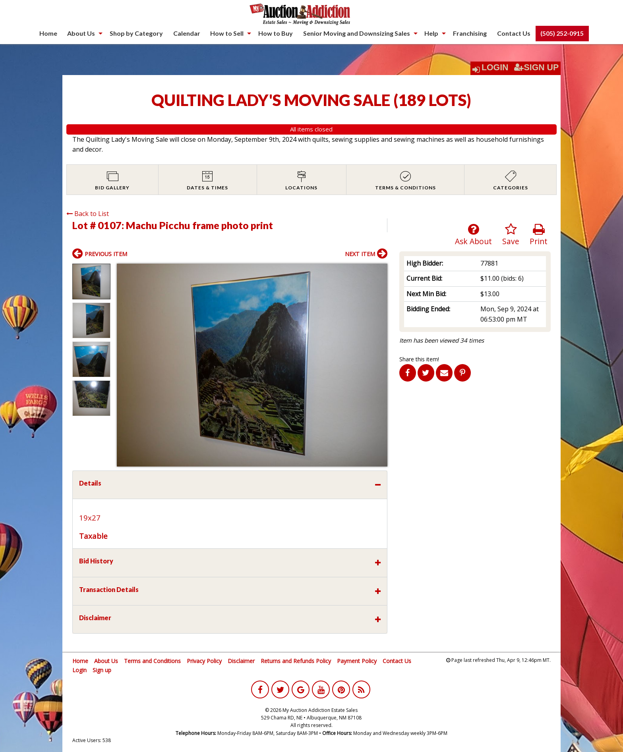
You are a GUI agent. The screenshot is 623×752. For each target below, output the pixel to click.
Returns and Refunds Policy (296, 661)
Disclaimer (241, 661)
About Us (81, 33)
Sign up (102, 670)
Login (495, 67)
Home (48, 33)
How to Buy (275, 33)
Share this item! (419, 359)
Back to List (87, 213)
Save (510, 235)
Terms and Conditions (152, 661)
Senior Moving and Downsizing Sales (356, 33)
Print (539, 235)
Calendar (186, 33)
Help (431, 33)
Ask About (473, 235)
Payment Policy (357, 661)
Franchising (470, 33)
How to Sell (227, 33)
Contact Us (513, 33)
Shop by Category (136, 33)
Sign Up (536, 67)
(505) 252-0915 (562, 33)
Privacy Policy (204, 661)
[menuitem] (48, 33)
